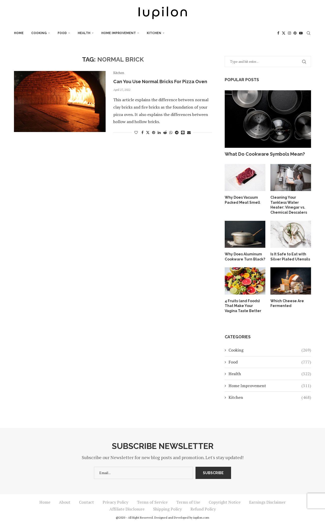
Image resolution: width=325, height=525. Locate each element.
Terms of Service (152, 502)
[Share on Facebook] (142, 132)
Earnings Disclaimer (267, 502)
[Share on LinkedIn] (159, 132)
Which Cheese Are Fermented (287, 303)
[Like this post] (136, 132)
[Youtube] (301, 33)
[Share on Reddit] (165, 132)
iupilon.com (201, 517)
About (64, 502)
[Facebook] (278, 33)
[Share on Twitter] (148, 132)
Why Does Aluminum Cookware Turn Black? (245, 256)
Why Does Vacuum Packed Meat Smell (242, 200)
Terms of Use (188, 502)
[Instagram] (289, 33)
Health (84, 33)
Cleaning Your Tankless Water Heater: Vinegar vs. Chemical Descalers (288, 204)
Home (19, 33)
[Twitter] (283, 33)
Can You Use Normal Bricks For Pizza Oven (160, 81)
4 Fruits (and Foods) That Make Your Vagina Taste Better (243, 306)
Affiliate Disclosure (126, 509)
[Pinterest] (295, 33)
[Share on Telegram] (176, 132)
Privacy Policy (115, 502)
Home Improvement (118, 33)
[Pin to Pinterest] (153, 132)
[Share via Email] (189, 132)
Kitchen (154, 33)
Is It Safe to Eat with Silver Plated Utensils (290, 256)
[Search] (308, 33)
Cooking (39, 33)
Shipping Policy (167, 509)
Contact (86, 502)
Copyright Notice (224, 502)
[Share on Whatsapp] (170, 132)
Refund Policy (203, 509)
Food (62, 33)
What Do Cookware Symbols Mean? (265, 154)
